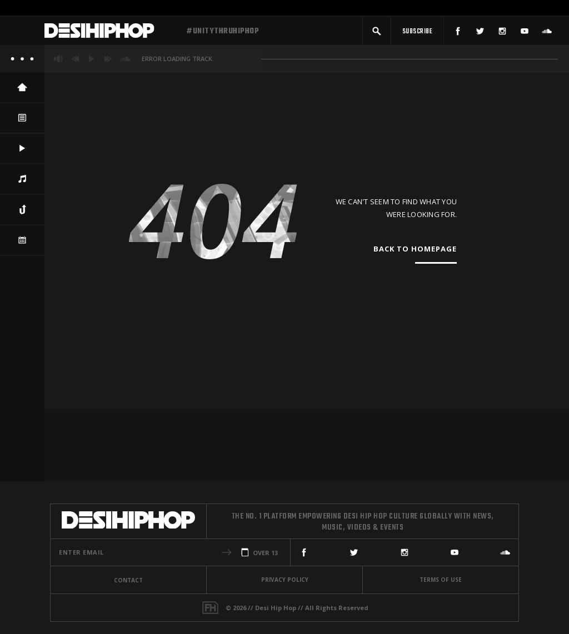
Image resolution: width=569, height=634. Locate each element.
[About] (22, 61)
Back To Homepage (415, 251)
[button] (377, 32)
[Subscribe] (417, 32)
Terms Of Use (441, 579)
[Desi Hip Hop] (111, 32)
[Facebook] (458, 32)
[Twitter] (480, 32)
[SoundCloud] (547, 32)
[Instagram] (502, 32)
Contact (128, 580)
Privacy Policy (284, 579)
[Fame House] (210, 607)
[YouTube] (524, 32)
